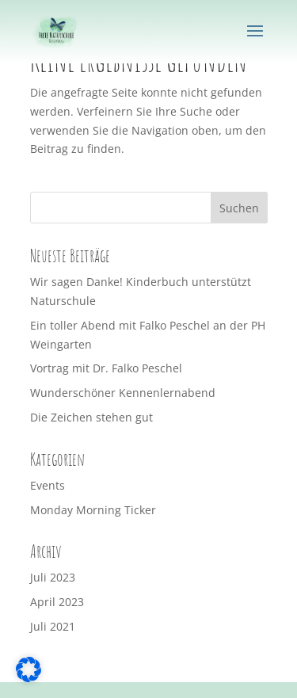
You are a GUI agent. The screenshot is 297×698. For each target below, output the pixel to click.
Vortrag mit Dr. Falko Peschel (106, 368)
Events (47, 485)
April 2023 (57, 601)
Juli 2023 (52, 577)
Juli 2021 (52, 626)
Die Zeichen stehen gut (91, 417)
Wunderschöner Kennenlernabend (122, 392)
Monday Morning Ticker (93, 509)
